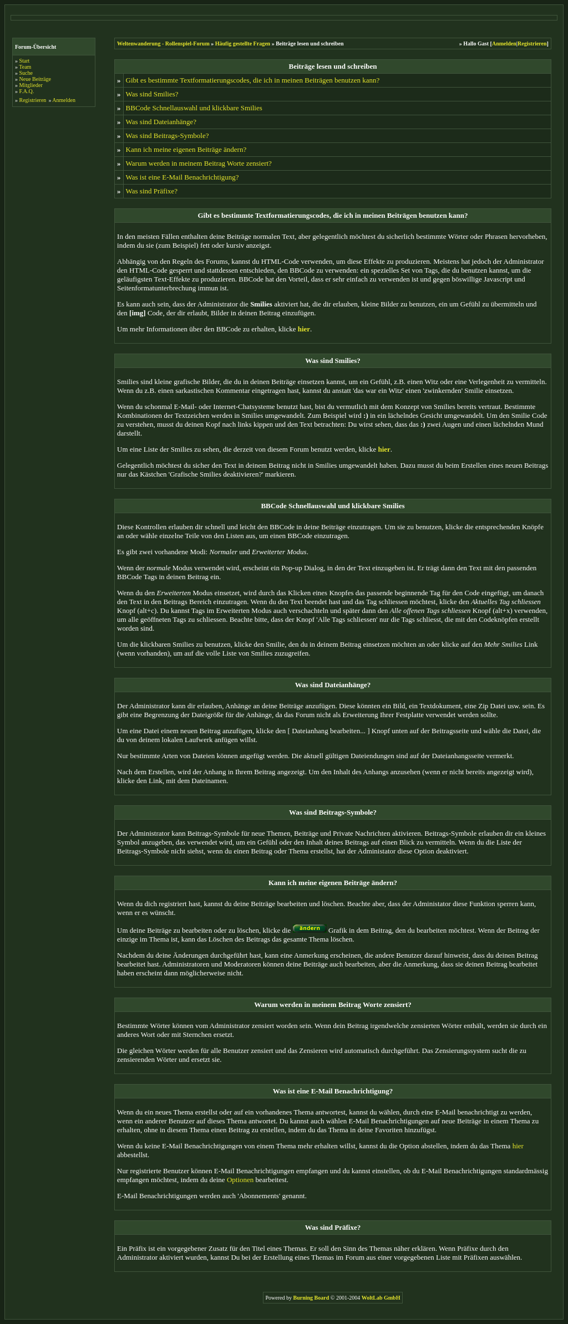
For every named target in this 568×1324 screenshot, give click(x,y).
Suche (26, 73)
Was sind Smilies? (152, 94)
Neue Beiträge (35, 79)
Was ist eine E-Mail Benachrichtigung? (182, 177)
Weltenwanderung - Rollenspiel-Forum (163, 43)
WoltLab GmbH (381, 1298)
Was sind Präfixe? (152, 191)
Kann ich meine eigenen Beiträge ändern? (186, 149)
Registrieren (33, 100)
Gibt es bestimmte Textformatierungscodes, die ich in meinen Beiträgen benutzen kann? (253, 80)
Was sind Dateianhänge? (161, 121)
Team (25, 67)
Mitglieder (31, 85)
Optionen (240, 1179)
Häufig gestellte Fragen (242, 43)
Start (24, 61)
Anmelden (63, 100)
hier (518, 1146)
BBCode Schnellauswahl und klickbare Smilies (194, 108)
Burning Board (312, 1298)
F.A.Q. (26, 91)
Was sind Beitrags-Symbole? (167, 135)
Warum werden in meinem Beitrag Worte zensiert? (199, 163)
